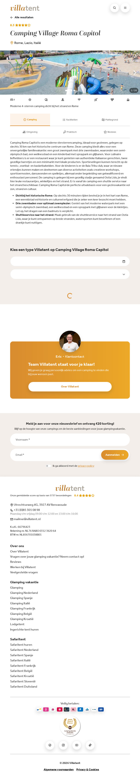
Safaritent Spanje (21, 655)
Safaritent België (21, 671)
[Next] (134, 72)
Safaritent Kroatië (22, 676)
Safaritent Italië (20, 660)
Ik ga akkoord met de (73, 465)
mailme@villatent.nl (25, 519)
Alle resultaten (21, 17)
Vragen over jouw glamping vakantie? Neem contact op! (47, 556)
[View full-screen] (136, 54)
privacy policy (86, 465)
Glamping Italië (20, 603)
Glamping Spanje (21, 598)
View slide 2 (71, 90)
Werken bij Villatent (23, 567)
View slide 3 (74, 90)
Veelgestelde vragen (24, 572)
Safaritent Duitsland (23, 686)
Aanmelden (114, 454)
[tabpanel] (70, 183)
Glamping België (21, 614)
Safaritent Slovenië (23, 681)
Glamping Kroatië (22, 619)
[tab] (30, 120)
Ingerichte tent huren (24, 629)
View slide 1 (67, 90)
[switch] (48, 466)
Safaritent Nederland (24, 650)
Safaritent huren (21, 645)
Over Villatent (70, 386)
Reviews (15, 562)
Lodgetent (17, 624)
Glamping (16, 587)
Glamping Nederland (24, 593)
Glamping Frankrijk (22, 608)
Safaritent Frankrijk (23, 666)
